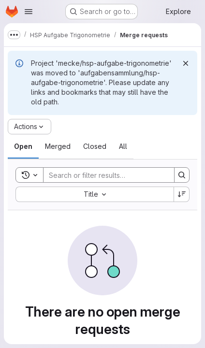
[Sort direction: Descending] (182, 194)
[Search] (107, 175)
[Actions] (29, 126)
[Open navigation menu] (28, 11)
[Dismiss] (185, 63)
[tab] (23, 146)
